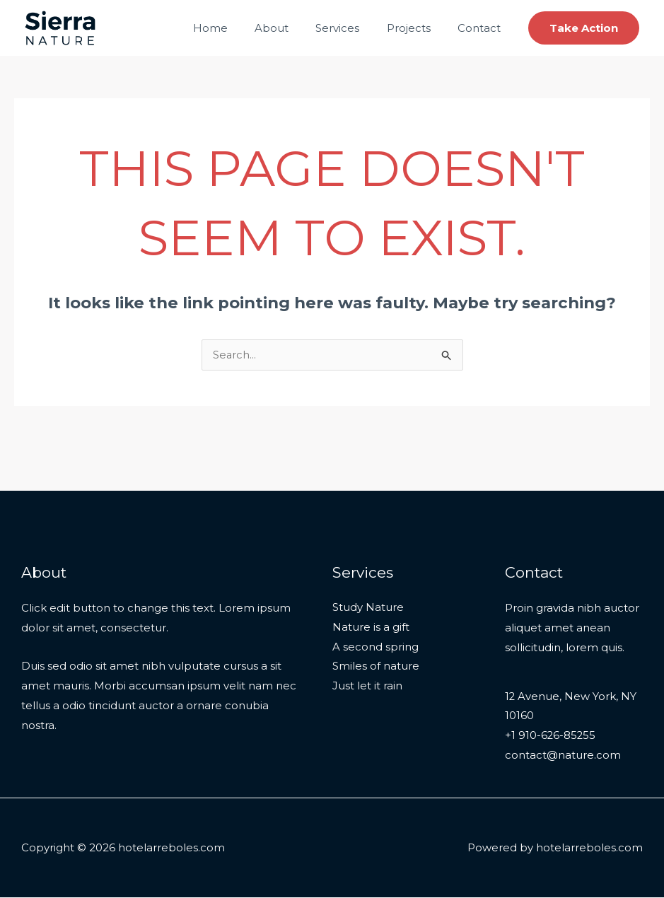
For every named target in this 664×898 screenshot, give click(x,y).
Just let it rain (367, 687)
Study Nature (368, 608)
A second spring (375, 648)
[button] (583, 28)
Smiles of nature (375, 668)
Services (352, 28)
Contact (481, 28)
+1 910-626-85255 (551, 736)
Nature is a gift (370, 628)
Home (236, 28)
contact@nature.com (563, 756)
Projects (417, 28)
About (292, 28)
